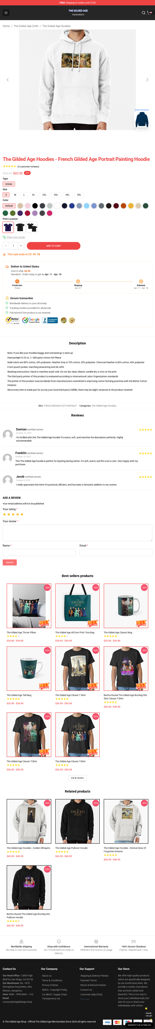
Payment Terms (88, 980)
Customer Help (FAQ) (91, 994)
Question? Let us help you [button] (139, 1025)
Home (6, 26)
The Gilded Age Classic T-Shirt (22, 761)
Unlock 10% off (149, 1014)
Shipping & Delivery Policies (94, 975)
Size (5, 189)
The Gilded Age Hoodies (56, 26)
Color (5, 200)
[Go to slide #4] (104, 137)
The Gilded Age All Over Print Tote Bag (74, 632)
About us (46, 975)
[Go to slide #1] (51, 137)
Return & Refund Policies (93, 985)
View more (77, 778)
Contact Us (86, 989)
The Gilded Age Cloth (26, 26)
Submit (9, 562)
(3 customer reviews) (28, 166)
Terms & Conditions (52, 980)
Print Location (10, 219)
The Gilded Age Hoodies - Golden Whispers (28, 848)
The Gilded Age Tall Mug (19, 695)
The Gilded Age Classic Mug (118, 632)
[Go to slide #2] (69, 137)
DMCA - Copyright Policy (54, 989)
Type (5, 178)
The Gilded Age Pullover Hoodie (71, 848)
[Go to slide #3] (86, 137)
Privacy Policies (50, 985)
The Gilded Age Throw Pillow (21, 632)
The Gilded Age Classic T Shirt (70, 695)
